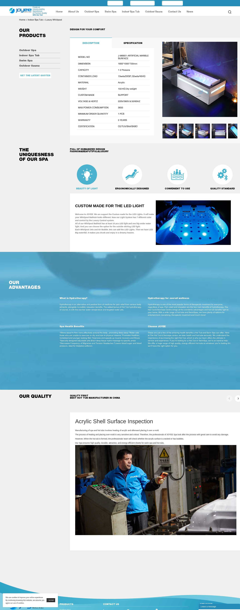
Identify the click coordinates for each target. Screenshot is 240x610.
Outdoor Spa (91, 11)
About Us (73, 11)
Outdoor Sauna (153, 11)
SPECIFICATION (133, 43)
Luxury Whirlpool (53, 19)
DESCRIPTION (91, 43)
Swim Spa (110, 11)
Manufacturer (142, 3)
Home (59, 11)
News (190, 11)
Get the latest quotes (35, 75)
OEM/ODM (115, 3)
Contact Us (174, 11)
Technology (172, 3)
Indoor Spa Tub (131, 11)
